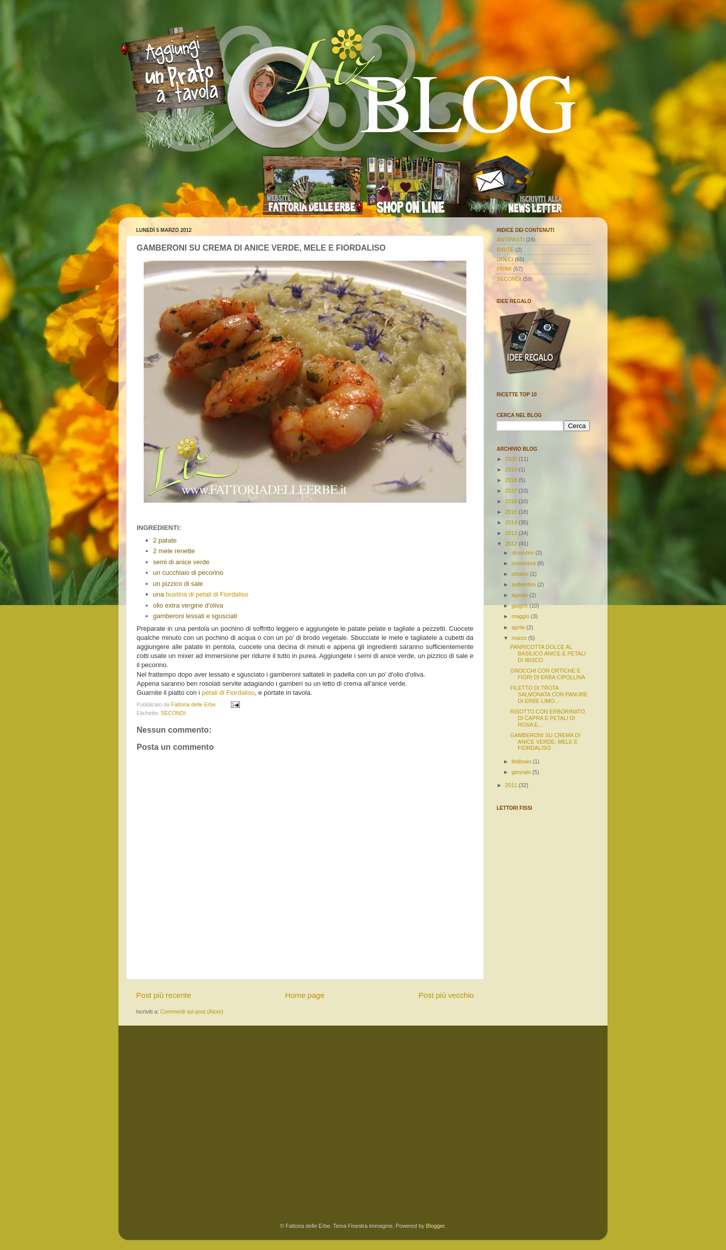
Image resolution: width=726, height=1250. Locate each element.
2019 (512, 469)
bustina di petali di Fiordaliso (207, 594)
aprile (519, 627)
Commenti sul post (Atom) (191, 1011)
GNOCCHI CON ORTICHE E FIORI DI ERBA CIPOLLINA (547, 674)
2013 (512, 533)
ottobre (521, 574)
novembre (524, 563)
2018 (512, 480)
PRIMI (504, 269)
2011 (512, 785)
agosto (520, 595)
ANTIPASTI (510, 239)
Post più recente (163, 995)
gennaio (522, 772)
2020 (512, 459)
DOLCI (505, 259)
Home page (305, 995)
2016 (512, 501)
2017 (512, 491)
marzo (520, 638)
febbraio (522, 761)
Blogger (435, 1226)
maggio (521, 616)
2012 (512, 544)
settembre (524, 584)
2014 (512, 522)
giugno (520, 606)
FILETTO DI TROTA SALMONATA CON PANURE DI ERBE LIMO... (549, 694)
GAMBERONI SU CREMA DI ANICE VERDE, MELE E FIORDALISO (545, 741)
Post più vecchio (446, 995)
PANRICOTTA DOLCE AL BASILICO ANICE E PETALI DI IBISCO (548, 653)
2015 (512, 512)
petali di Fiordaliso (228, 692)
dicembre (523, 553)
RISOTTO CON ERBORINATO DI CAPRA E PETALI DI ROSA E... (547, 718)
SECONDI (173, 713)
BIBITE (505, 250)
